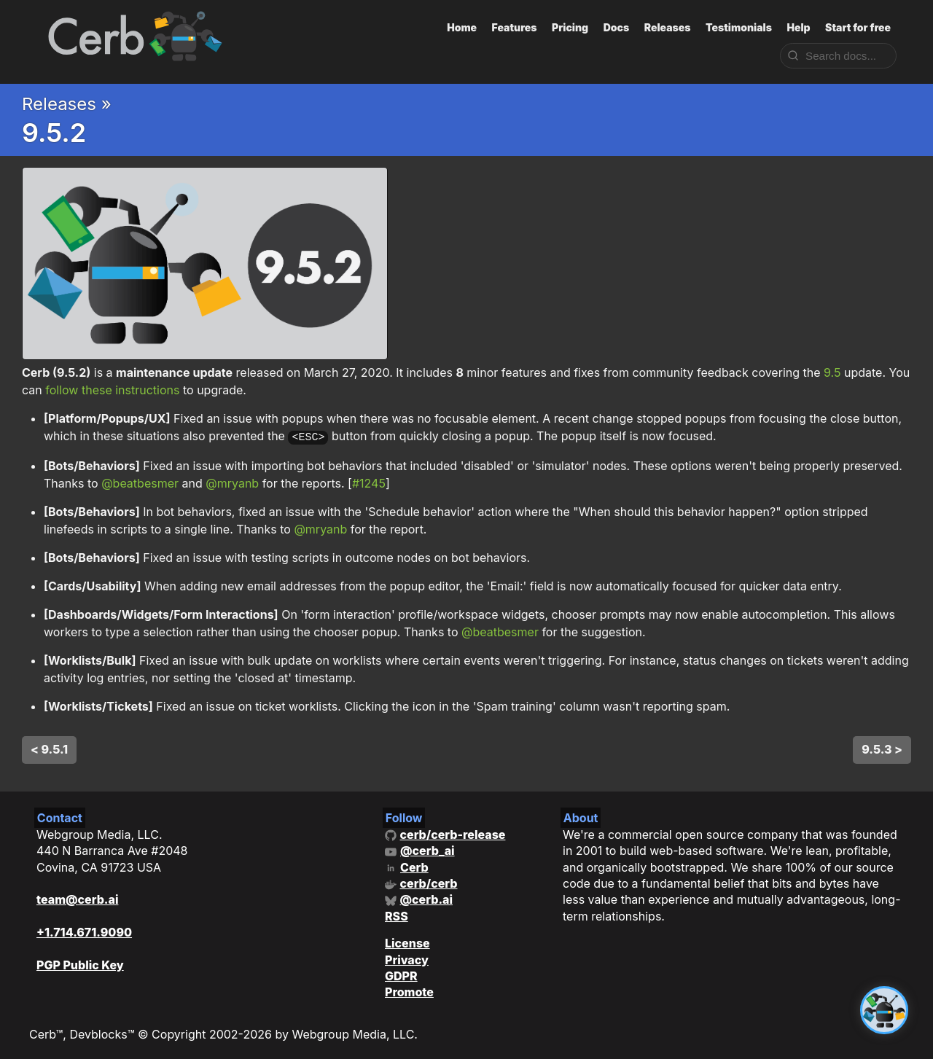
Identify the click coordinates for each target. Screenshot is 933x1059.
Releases (667, 27)
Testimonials (739, 27)
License (407, 941)
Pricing (570, 27)
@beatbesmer (140, 481)
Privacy (407, 957)
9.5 (832, 372)
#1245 (369, 481)
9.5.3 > (882, 747)
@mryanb (232, 481)
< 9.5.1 (49, 747)
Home (462, 27)
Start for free (858, 27)
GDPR (401, 974)
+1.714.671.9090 (84, 930)
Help (798, 27)
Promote (409, 990)
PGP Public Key (80, 963)
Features (514, 27)
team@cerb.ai (77, 898)
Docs (617, 27)
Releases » (67, 103)
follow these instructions (112, 390)
